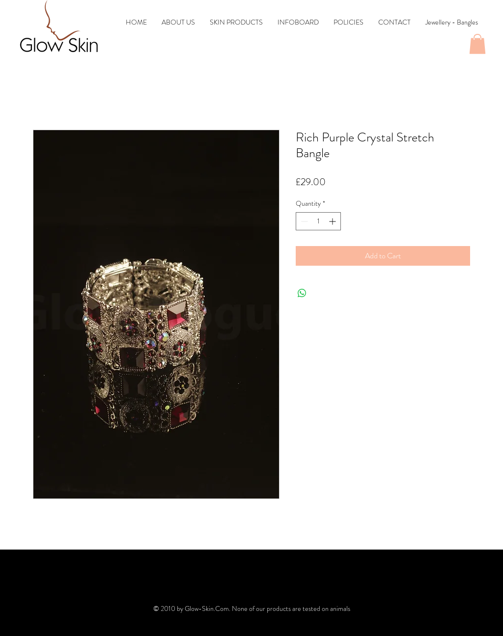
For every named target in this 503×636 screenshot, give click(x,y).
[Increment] (333, 221)
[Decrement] (303, 221)
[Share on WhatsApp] (302, 293)
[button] (477, 44)
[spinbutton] (318, 221)
